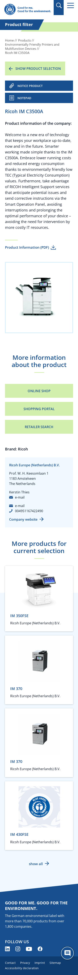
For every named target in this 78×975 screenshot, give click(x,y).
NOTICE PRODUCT (30, 86)
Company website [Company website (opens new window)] (23, 519)
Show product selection (38, 68)
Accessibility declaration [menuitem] (22, 968)
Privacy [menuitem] (25, 963)
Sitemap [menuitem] (55, 963)
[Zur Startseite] (27, 10)
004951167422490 (29, 511)
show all (36, 863)
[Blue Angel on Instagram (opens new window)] (17, 948)
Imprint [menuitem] (40, 963)
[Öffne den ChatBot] (67, 953)
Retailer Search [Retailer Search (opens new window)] (39, 427)
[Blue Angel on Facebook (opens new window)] (40, 948)
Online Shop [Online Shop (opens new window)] (39, 391)
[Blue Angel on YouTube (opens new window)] (29, 948)
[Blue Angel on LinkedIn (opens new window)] (7, 948)
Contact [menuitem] (10, 963)
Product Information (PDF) (27, 247)
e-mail (20, 497)
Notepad (24, 98)
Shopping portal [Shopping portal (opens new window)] (39, 409)
